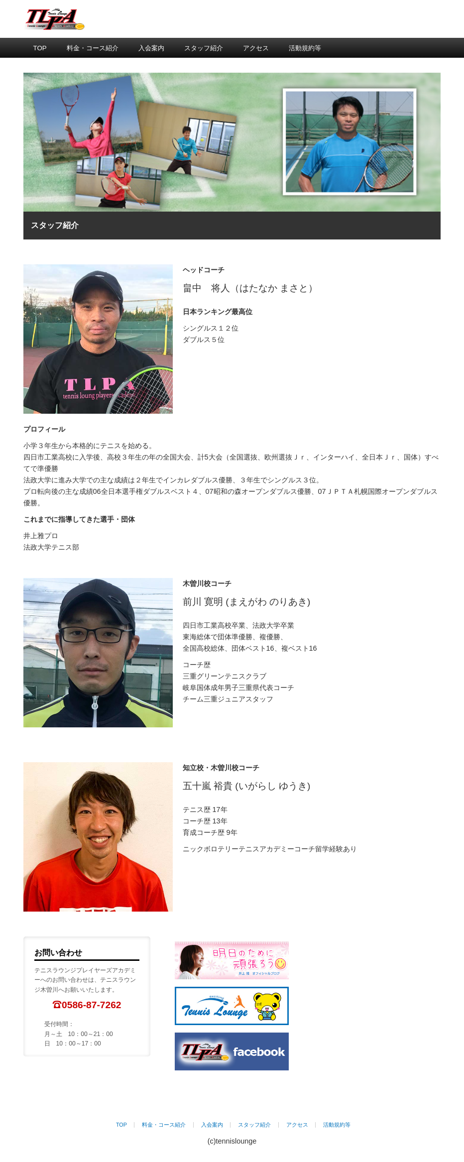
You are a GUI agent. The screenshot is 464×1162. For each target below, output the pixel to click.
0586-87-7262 (91, 1005)
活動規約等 (305, 48)
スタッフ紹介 (203, 48)
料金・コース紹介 (92, 48)
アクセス (256, 48)
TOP (40, 48)
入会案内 (151, 48)
